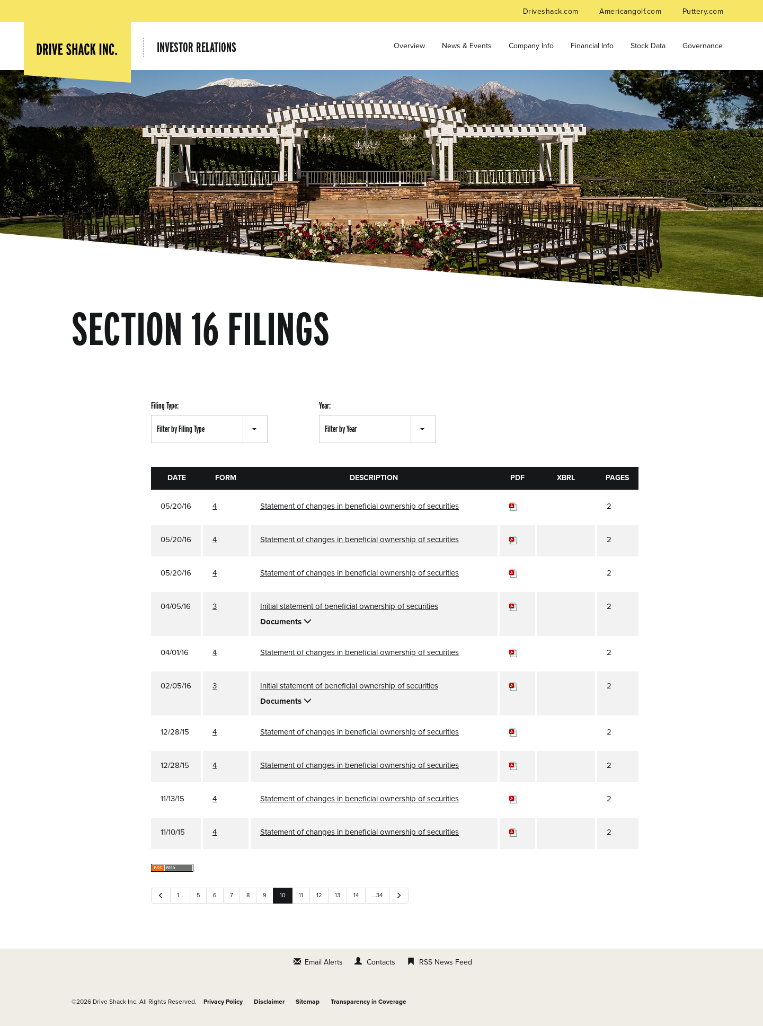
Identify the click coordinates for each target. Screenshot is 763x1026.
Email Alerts (324, 962)
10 (283, 895)
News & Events (467, 45)
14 (356, 895)
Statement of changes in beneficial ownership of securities (359, 506)
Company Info (531, 45)
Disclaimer (269, 1001)
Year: (325, 406)
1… (180, 895)
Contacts (381, 962)
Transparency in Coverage (368, 1001)
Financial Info (592, 45)
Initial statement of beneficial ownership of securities (349, 606)
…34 (377, 895)
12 (319, 895)
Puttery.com (702, 11)
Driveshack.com (552, 11)
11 (301, 895)
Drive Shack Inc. (115, 1001)
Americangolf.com (631, 11)
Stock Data (648, 45)
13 (337, 895)
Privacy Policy (223, 1001)
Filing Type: (165, 406)
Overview (409, 45)
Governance (702, 45)
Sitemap (308, 1001)
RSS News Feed (445, 962)
